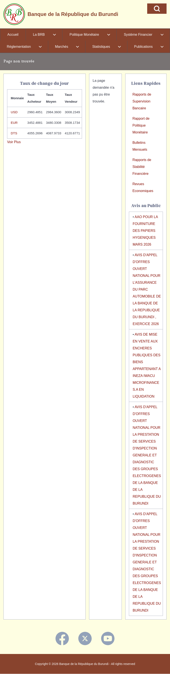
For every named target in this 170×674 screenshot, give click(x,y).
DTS (14, 133)
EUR (14, 122)
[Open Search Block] (157, 8)
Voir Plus (14, 142)
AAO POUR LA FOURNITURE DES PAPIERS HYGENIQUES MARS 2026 (145, 230)
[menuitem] (13, 35)
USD (14, 112)
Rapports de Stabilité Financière (141, 166)
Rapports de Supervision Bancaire (141, 101)
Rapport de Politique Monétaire (140, 125)
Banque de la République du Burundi (73, 14)
